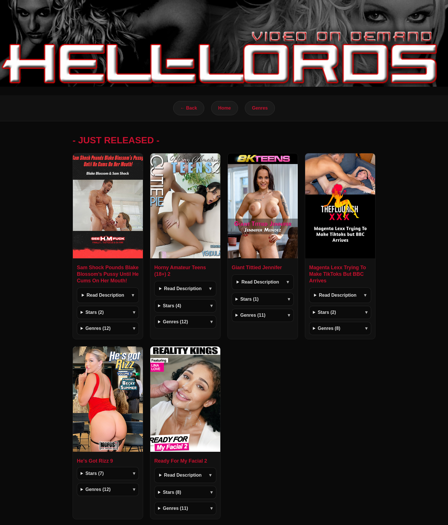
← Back (188, 108)
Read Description (105, 295)
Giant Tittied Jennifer (257, 267)
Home (224, 108)
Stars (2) (94, 312)
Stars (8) (172, 492)
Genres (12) (98, 328)
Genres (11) (252, 315)
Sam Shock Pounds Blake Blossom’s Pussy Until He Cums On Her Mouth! (108, 274)
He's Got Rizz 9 (95, 461)
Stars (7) (94, 473)
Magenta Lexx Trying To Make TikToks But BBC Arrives (337, 274)
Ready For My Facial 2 (180, 461)
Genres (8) (329, 328)
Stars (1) (249, 299)
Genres (260, 108)
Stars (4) (172, 305)
